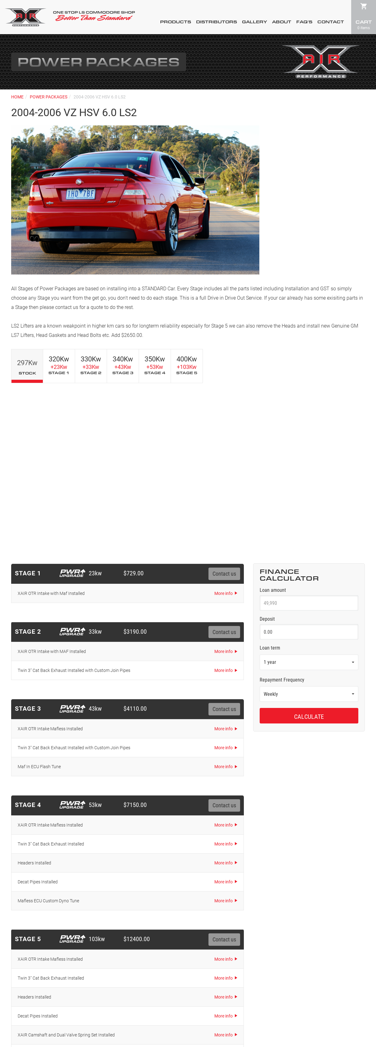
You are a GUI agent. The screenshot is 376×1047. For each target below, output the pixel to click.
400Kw (186, 364)
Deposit (267, 448)
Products (175, 22)
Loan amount (273, 419)
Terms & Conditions (203, 1011)
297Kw (27, 367)
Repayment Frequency (282, 508)
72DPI (206, 1024)
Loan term (270, 477)
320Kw (58, 364)
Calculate (309, 546)
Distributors (216, 22)
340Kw (122, 364)
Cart (364, 24)
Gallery (254, 22)
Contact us (224, 402)
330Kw (90, 364)
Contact (330, 22)
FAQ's (304, 22)
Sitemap (233, 1011)
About (281, 22)
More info (223, 422)
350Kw (154, 364)
